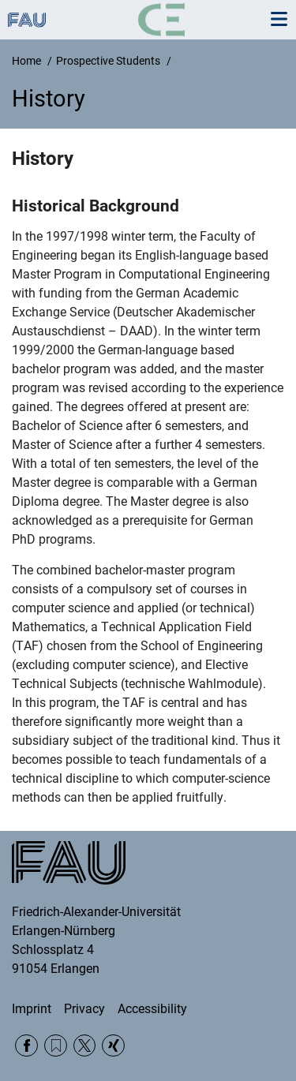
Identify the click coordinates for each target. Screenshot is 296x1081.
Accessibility (152, 1008)
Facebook (26, 1045)
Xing (113, 1045)
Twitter (84, 1045)
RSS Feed (55, 1045)
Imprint (31, 1008)
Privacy (84, 1008)
